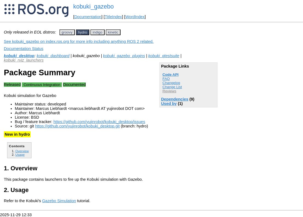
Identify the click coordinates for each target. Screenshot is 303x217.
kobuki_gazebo (93, 6)
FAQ (166, 79)
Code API (170, 75)
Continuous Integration (42, 85)
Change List (172, 87)
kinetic (113, 32)
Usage (20, 154)
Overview (22, 151)
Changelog (171, 83)
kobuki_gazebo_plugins (124, 56)
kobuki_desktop (19, 56)
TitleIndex (113, 17)
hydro (82, 32)
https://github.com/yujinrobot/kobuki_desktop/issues (99, 121)
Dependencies (174, 99)
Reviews (169, 91)
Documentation (87, 17)
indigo (97, 32)
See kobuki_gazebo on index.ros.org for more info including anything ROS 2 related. (79, 41)
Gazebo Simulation (59, 201)
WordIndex (135, 17)
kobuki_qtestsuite (163, 56)
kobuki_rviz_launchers (24, 60)
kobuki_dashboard (53, 56)
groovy (67, 32)
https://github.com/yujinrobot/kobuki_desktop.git (77, 126)
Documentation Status (23, 48)
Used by (169, 103)
